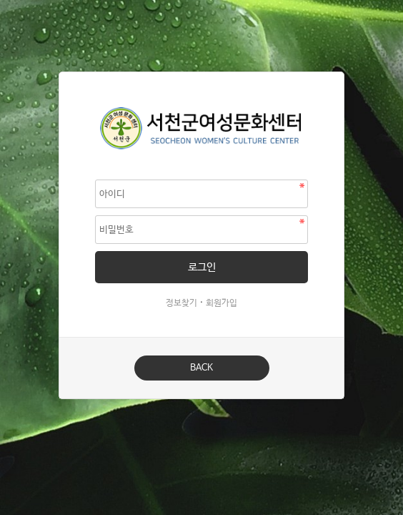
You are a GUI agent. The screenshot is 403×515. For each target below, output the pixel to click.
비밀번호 (59, 72)
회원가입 (221, 303)
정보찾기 (181, 303)
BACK (201, 368)
